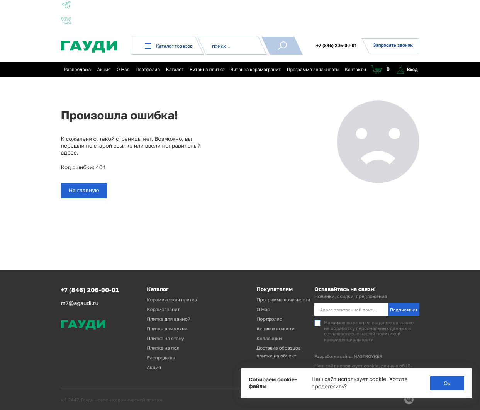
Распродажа (77, 69)
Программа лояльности (313, 69)
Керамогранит (163, 309)
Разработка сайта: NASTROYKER (348, 356)
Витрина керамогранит (256, 69)
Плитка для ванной (168, 319)
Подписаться (403, 309)
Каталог (174, 69)
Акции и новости (275, 329)
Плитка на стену (165, 338)
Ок (447, 383)
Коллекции (269, 338)
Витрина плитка (207, 69)
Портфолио (148, 69)
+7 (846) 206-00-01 (336, 45)
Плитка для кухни (167, 329)
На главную (84, 190)
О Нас (123, 69)
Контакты (355, 69)
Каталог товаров (169, 46)
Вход (407, 69)
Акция (103, 69)
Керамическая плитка (172, 300)
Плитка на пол (163, 348)
